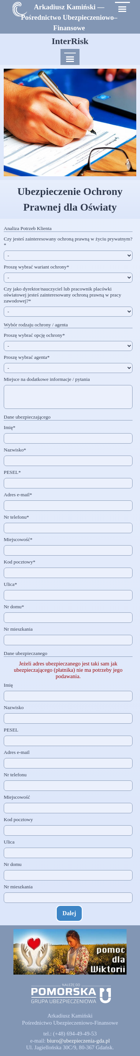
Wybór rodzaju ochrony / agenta (36, 324)
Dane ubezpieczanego (25, 653)
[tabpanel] (69, 17)
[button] (78, 1041)
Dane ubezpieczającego (27, 417)
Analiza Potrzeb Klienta (28, 228)
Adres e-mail (18, 494)
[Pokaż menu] (122, 9)
